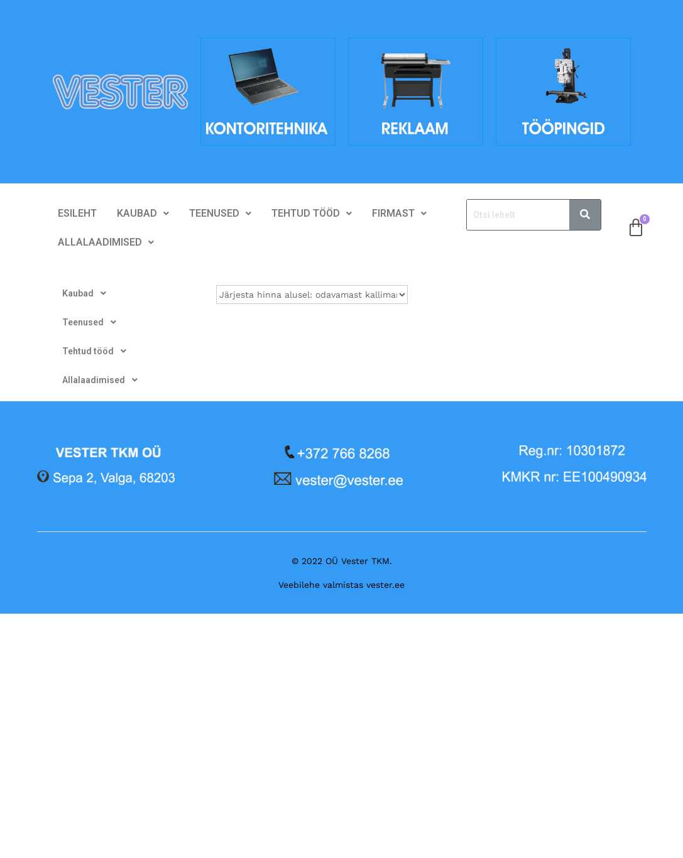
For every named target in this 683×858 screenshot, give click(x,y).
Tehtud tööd (311, 213)
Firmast (399, 213)
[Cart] (636, 228)
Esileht (77, 213)
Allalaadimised (106, 242)
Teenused (220, 213)
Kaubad (143, 213)
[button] (143, 213)
